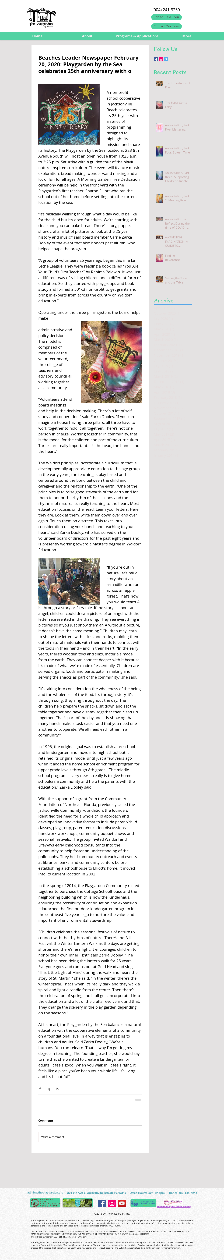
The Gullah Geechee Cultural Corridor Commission (137, 1247)
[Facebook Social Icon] (102, 1203)
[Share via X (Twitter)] (48, 1089)
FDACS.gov (81, 1236)
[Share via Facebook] (40, 1089)
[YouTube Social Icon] (122, 1203)
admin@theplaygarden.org (45, 1192)
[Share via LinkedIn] (57, 1089)
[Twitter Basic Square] (166, 59)
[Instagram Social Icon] (161, 59)
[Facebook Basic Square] (156, 59)
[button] (87, 36)
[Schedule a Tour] (166, 17)
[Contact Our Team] (166, 26)
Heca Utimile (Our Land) (62, 1245)
